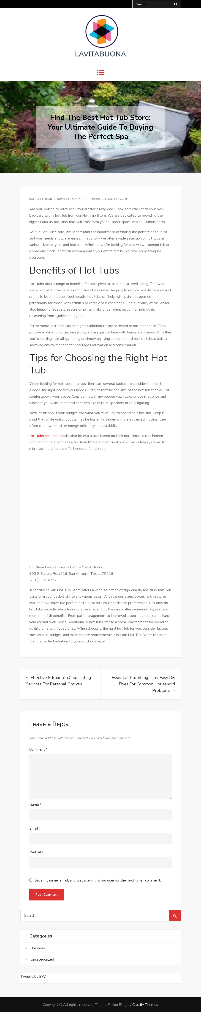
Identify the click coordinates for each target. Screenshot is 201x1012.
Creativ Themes (145, 1004)
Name (35, 804)
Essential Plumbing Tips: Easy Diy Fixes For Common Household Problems (143, 684)
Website (36, 852)
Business (93, 199)
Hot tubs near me (43, 435)
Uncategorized (42, 959)
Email (35, 828)
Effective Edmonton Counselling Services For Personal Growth (58, 681)
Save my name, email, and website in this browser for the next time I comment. (98, 880)
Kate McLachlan (40, 199)
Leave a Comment (117, 199)
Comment (38, 749)
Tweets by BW (33, 976)
